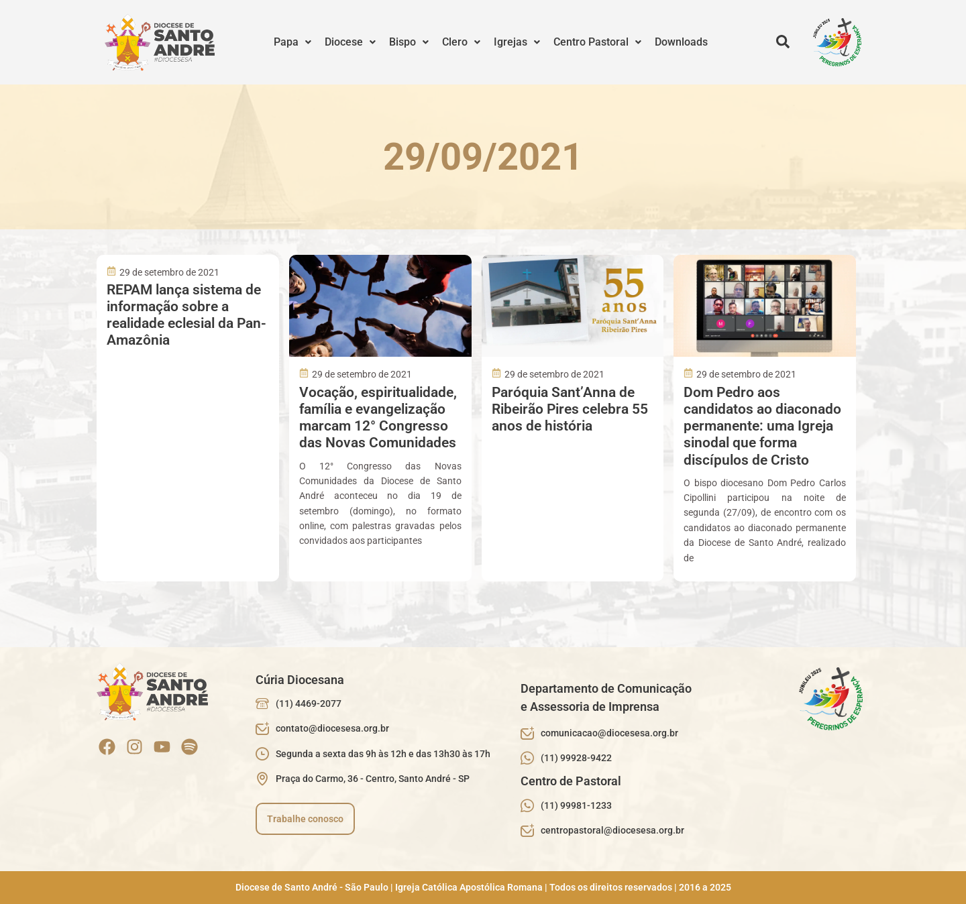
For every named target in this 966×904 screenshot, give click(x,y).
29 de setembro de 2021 (169, 272)
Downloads (681, 42)
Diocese (350, 42)
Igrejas (517, 42)
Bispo (409, 42)
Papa (292, 42)
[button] (292, 42)
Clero (461, 42)
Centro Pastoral (597, 42)
